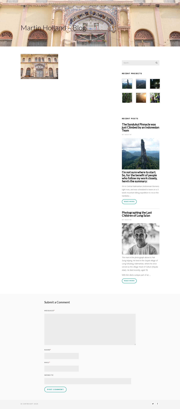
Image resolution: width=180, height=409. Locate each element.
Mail (47, 362)
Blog (103, 6)
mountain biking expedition (137, 192)
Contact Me (143, 6)
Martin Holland (34, 5)
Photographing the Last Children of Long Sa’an (137, 214)
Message (49, 311)
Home (93, 6)
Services (115, 6)
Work (128, 6)
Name (47, 350)
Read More (129, 201)
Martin (128, 134)
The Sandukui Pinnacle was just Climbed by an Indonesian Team (140, 127)
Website (49, 375)
